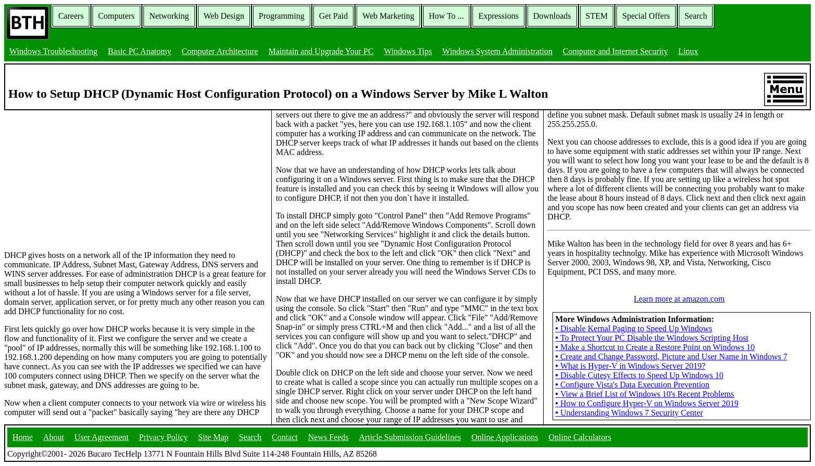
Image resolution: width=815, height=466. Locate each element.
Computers (116, 15)
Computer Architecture (219, 51)
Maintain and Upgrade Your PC (320, 51)
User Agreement (101, 437)
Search (696, 15)
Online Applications (504, 437)
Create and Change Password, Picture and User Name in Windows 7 (671, 356)
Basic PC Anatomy (140, 51)
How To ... (446, 15)
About (53, 437)
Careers (71, 15)
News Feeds (328, 437)
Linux (688, 51)
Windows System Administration (497, 51)
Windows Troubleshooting (53, 51)
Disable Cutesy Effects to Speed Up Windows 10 (639, 375)
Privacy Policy (163, 437)
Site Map (213, 437)
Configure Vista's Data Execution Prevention (632, 384)
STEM (597, 15)
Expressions (498, 15)
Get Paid (333, 15)
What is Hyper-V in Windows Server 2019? (630, 365)
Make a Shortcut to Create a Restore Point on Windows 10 (655, 347)
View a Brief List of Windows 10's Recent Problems (644, 394)
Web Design (224, 15)
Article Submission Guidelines (410, 437)
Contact (285, 437)
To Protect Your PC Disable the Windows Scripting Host (651, 337)
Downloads (552, 15)
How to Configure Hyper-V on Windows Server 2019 (646, 403)
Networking (169, 15)
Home (22, 437)
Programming (282, 15)
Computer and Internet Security (615, 51)
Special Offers (646, 15)
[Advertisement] (82, 175)
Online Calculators (579, 437)
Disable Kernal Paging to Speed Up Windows (633, 328)
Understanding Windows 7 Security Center (629, 412)
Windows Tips (408, 51)
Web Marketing (388, 15)
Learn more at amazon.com (679, 298)
